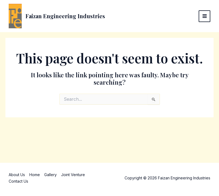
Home (34, 174)
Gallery (50, 174)
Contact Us (18, 181)
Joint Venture (73, 174)
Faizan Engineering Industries (65, 16)
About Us (17, 174)
